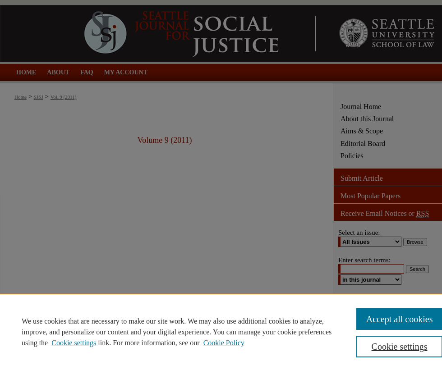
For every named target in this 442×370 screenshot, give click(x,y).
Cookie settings (73, 343)
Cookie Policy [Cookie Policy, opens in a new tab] (223, 343)
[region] (221, 331)
